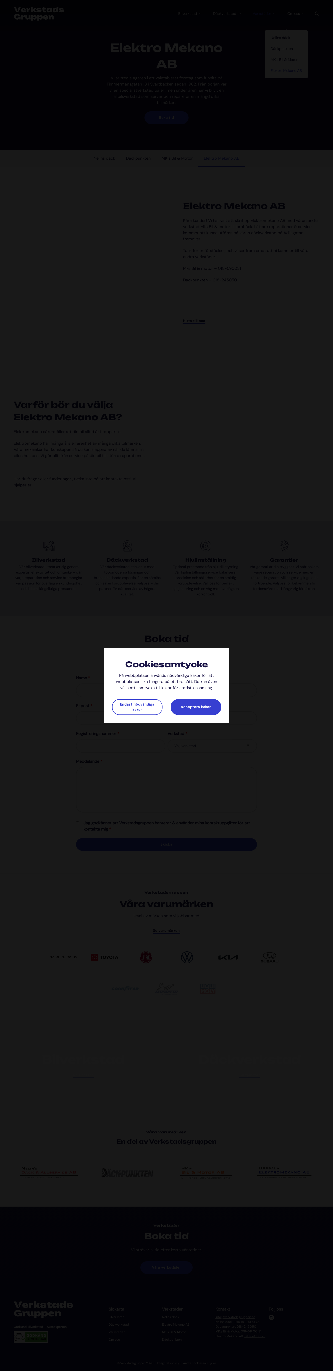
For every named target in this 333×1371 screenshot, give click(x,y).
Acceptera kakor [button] (196, 707)
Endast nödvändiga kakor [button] (137, 707)
